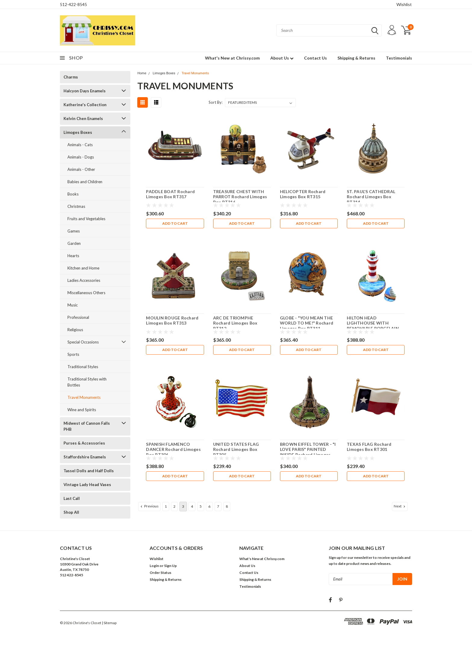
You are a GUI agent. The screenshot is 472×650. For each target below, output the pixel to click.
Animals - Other (81, 169)
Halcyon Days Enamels (85, 90)
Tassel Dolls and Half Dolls (89, 470)
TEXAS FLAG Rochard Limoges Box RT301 (369, 447)
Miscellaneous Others (86, 292)
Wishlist (404, 4)
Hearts (73, 255)
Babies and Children (84, 181)
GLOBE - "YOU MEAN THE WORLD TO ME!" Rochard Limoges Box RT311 (306, 323)
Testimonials (399, 57)
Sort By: (215, 102)
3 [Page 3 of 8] (183, 506)
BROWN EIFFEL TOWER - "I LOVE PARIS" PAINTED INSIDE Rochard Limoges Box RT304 (308, 452)
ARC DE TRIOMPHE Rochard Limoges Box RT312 (235, 323)
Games (73, 231)
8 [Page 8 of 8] (227, 506)
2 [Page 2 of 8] (174, 506)
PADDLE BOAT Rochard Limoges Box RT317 (170, 194)
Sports (73, 354)
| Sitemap (109, 623)
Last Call (72, 498)
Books (73, 194)
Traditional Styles (82, 366)
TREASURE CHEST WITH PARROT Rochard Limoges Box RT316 (240, 197)
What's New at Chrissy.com (232, 57)
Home (141, 73)
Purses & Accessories (84, 443)
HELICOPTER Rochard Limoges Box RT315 (303, 194)
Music (72, 305)
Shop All (71, 512)
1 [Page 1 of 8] (166, 506)
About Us (281, 57)
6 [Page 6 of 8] (209, 506)
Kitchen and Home (83, 268)
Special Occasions (83, 342)
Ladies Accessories (83, 280)
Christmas (76, 206)
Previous (149, 506)
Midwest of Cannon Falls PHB (87, 426)
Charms (71, 77)
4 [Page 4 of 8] (192, 506)
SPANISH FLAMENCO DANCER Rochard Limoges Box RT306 (173, 449)
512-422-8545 (73, 4)
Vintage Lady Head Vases (87, 484)
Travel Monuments (84, 397)
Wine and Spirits (81, 409)
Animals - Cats (80, 144)
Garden (74, 243)
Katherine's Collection (85, 104)
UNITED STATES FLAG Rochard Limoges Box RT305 (236, 449)
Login (154, 565)
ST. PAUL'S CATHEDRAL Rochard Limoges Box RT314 (371, 197)
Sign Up (170, 565)
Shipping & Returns (356, 57)
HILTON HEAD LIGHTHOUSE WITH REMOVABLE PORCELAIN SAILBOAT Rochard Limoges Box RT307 (376, 328)
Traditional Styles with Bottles (87, 382)
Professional (78, 317)
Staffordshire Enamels (85, 456)
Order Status (160, 572)
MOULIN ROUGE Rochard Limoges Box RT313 (172, 320)
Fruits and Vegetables (86, 218)
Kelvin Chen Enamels (83, 118)
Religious (75, 329)
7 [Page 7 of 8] (218, 506)
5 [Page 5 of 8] (201, 506)
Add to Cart (175, 223)
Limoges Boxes (78, 132)
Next (400, 506)
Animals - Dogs (80, 157)
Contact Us (315, 57)
